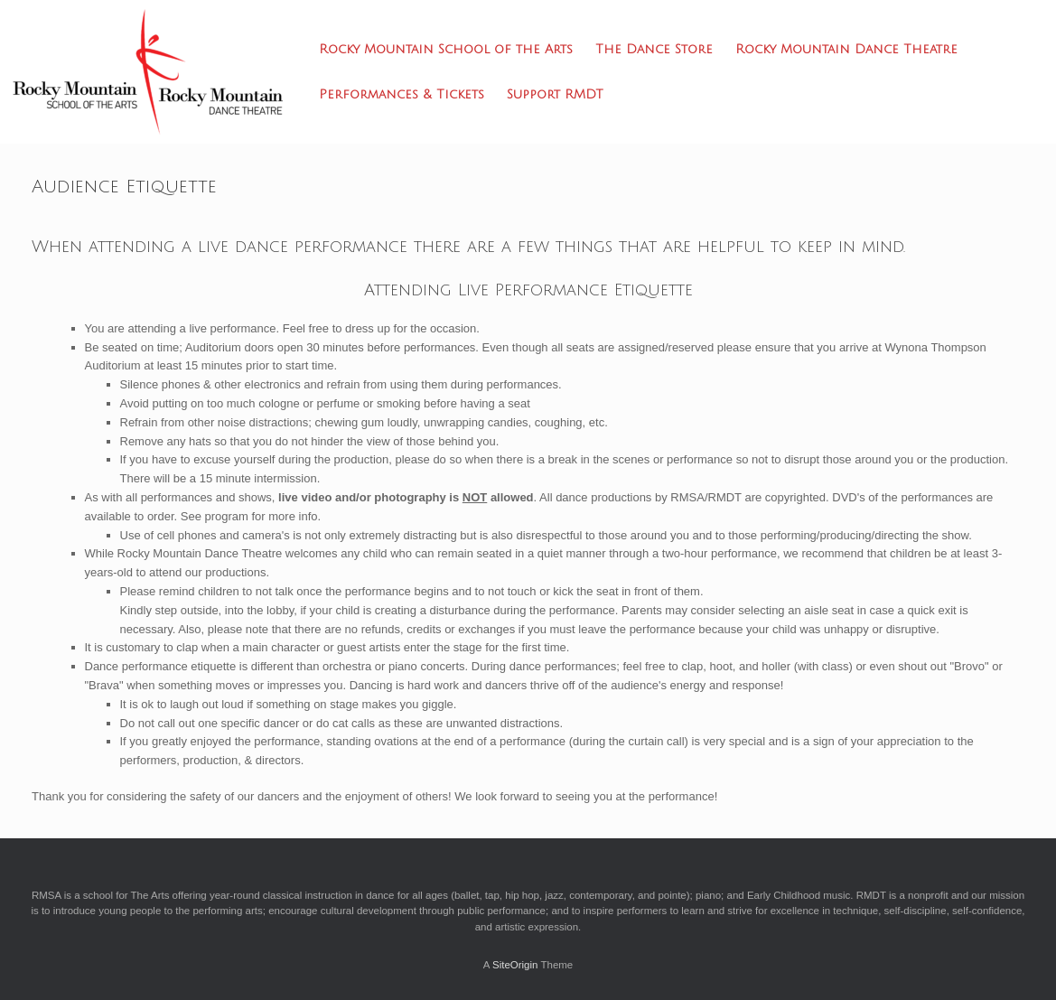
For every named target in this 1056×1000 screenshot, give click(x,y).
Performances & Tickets (401, 94)
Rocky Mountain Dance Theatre (846, 49)
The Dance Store (654, 49)
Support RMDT (555, 94)
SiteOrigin (515, 964)
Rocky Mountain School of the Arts (446, 49)
